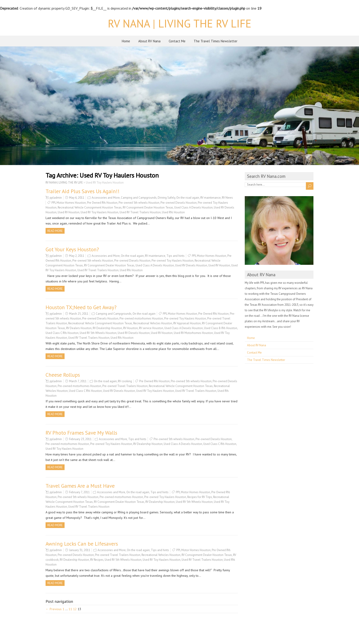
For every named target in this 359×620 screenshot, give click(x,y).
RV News (227, 198)
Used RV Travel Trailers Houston (140, 212)
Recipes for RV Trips (199, 497)
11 (70, 609)
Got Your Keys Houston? (72, 249)
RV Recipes (96, 560)
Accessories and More (106, 198)
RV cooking (125, 381)
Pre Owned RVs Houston (102, 203)
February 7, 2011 (79, 492)
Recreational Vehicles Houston (152, 323)
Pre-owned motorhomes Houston (141, 318)
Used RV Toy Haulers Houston (99, 212)
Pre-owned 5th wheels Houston (139, 203)
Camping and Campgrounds (139, 198)
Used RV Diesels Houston (191, 265)
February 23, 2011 (80, 439)
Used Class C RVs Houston (62, 333)
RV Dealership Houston (107, 328)
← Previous (54, 609)
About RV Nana (149, 41)
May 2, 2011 (76, 256)
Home (126, 41)
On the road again (187, 198)
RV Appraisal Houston (187, 323)
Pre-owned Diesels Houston (178, 203)
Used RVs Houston (173, 212)
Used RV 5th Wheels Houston (98, 333)
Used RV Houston (68, 212)
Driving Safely (166, 198)
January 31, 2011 (79, 550)
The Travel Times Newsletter (215, 41)
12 (75, 609)
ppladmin (56, 198)
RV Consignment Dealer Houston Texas (148, 207)
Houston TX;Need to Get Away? (81, 307)
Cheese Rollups (63, 374)
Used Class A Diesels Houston (193, 207)
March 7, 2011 (78, 381)
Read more (55, 231)
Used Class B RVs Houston (220, 328)
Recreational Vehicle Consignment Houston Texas (90, 207)
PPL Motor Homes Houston (69, 203)
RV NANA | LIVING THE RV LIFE (179, 23)
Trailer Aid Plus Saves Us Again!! (83, 191)
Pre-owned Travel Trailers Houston (125, 386)
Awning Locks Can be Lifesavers (82, 543)
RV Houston (130, 328)
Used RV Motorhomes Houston (193, 333)
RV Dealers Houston (79, 328)
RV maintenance (210, 198)
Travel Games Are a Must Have (80, 485)
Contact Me (177, 41)
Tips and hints (175, 256)
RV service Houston (151, 328)
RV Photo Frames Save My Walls (81, 432)
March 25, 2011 (78, 314)
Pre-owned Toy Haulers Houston (172, 261)
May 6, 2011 (76, 198)
